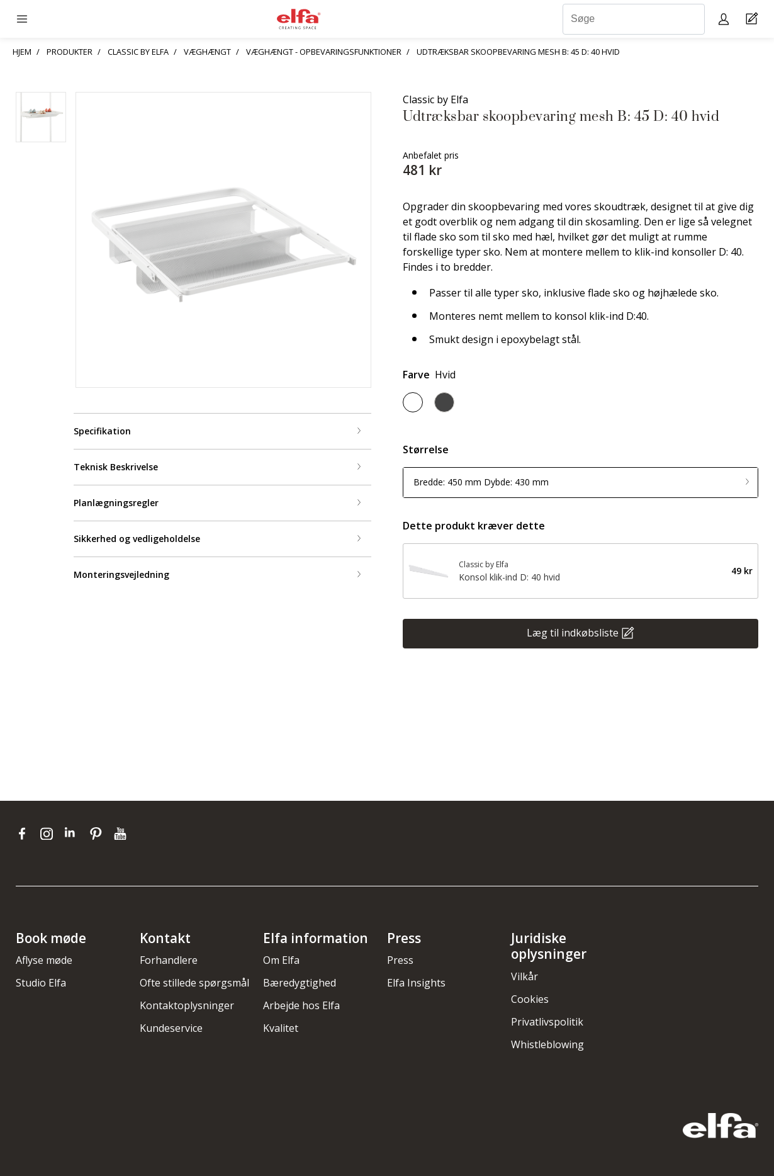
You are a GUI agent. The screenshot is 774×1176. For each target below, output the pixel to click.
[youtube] (122, 833)
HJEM (22, 51)
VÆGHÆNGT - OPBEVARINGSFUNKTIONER (323, 51)
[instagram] (49, 833)
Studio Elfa (41, 983)
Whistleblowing (547, 1044)
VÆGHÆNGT (207, 51)
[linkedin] (74, 833)
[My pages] (725, 18)
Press (400, 960)
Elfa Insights (416, 983)
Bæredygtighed (299, 983)
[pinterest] (98, 833)
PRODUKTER (70, 51)
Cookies (530, 999)
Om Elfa (281, 960)
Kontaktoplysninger (187, 1005)
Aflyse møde (44, 960)
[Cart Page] (753, 19)
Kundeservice (171, 1028)
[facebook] (25, 833)
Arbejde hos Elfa (301, 1005)
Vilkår (524, 976)
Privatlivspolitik (547, 1022)
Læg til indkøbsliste (573, 632)
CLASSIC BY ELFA (138, 51)
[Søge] (634, 19)
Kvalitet (280, 1028)
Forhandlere (169, 960)
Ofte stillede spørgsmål (194, 983)
